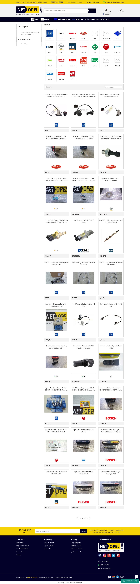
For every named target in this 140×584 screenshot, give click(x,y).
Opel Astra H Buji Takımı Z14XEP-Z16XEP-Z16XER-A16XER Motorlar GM (56, 389)
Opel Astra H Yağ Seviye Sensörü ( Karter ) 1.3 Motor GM (111, 95)
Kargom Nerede (20, 2)
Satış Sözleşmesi (76, 543)
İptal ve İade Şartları (76, 552)
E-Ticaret (66, 582)
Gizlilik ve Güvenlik (76, 546)
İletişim (45, 2)
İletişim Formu (20, 552)
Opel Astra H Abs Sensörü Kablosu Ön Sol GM (83, 263)
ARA (92, 11)
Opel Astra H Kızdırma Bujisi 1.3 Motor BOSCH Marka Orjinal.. (111, 431)
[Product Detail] (48, 101)
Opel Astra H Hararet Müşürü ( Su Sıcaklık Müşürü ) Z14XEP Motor (56, 221)
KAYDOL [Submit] (83, 531)
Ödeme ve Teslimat (76, 549)
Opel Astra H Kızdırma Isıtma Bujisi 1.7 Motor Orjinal (110, 221)
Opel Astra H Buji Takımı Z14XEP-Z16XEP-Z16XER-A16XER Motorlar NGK (83, 389)
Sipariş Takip (47, 549)
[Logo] (29, 10)
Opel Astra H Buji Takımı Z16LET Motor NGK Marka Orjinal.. (56, 431)
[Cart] (121, 11)
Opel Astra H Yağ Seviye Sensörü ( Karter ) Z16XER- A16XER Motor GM (83, 95)
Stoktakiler (49, 87)
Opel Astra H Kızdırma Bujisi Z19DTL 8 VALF (83, 473)
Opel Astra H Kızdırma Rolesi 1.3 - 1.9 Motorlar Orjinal (56, 305)
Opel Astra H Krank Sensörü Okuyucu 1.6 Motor (111, 179)
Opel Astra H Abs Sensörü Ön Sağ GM (111, 305)
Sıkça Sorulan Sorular (22, 546)
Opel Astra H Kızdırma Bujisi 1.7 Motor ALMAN (56, 473)
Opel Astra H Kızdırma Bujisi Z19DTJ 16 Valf (111, 473)
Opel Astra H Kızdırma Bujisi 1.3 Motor (83, 431)
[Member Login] (106, 10)
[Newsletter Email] (61, 531)
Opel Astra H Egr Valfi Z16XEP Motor (83, 221)
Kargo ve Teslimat (49, 543)
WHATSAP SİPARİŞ (130, 581)
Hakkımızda (29, 2)
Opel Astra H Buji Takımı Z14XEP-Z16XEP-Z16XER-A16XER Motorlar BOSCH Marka (111, 389)
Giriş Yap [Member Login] (104, 12)
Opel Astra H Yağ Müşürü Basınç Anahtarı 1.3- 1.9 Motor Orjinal (111, 137)
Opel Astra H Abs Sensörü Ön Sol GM (84, 305)
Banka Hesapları (37, 2)
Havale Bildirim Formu (22, 549)
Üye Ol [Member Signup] (109, 12)
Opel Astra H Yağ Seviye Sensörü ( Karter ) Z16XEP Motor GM (56, 95)
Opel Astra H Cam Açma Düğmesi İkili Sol (111, 347)
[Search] (70, 11)
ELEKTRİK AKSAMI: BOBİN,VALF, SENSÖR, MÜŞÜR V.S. (30, 33)
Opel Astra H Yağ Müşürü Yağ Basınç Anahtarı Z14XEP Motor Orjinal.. (56, 137)
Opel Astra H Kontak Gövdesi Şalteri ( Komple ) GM (56, 263)
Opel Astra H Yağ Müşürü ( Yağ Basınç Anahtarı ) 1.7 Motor (83, 137)
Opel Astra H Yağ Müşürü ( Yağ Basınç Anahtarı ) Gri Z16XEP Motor (56, 179)
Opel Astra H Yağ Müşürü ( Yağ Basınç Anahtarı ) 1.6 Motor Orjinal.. (83, 179)
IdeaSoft (60, 582)
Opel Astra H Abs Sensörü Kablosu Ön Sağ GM (110, 263)
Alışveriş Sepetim (48, 546)
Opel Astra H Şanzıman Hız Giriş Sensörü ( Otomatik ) (56, 347)
